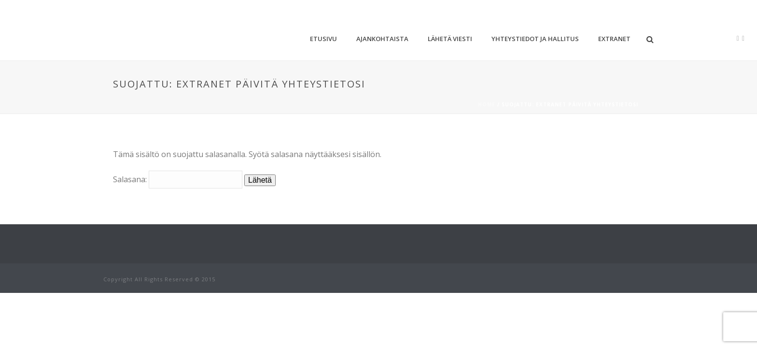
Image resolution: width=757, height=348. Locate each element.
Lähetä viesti (450, 38)
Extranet (614, 38)
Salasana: (177, 179)
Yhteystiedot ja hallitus (535, 38)
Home (486, 104)
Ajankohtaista (382, 38)
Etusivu (323, 38)
